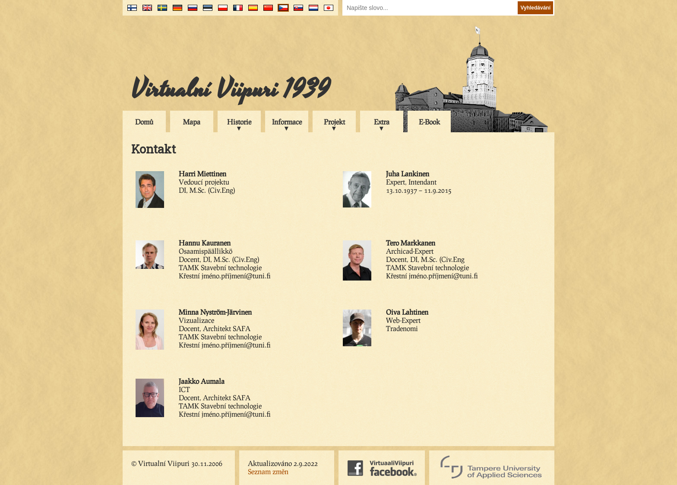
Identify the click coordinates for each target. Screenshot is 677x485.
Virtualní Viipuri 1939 (230, 89)
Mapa (191, 122)
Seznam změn (268, 471)
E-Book (429, 122)
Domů (144, 122)
